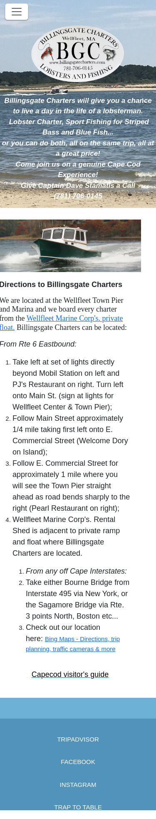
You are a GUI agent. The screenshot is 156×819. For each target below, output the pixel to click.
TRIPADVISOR (78, 739)
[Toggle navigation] (16, 11)
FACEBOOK (78, 761)
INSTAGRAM (77, 784)
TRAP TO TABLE (78, 807)
